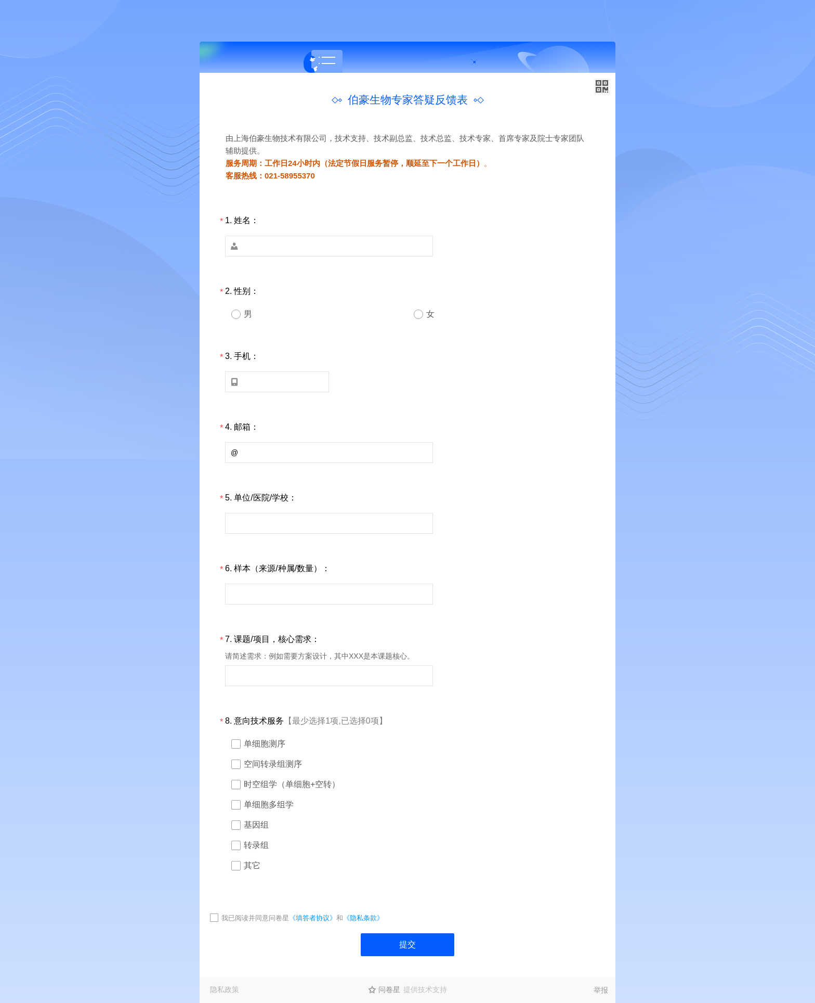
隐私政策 (224, 989)
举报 (601, 990)
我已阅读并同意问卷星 (255, 918)
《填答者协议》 (312, 918)
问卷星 (389, 989)
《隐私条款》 (363, 918)
